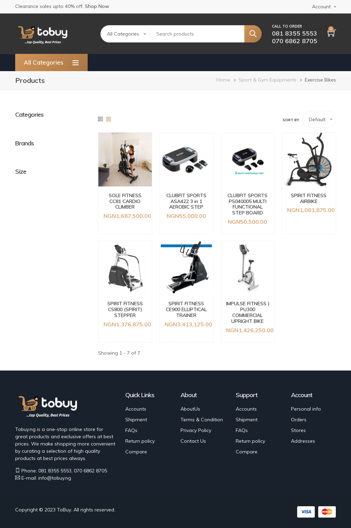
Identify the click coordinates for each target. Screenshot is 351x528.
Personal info (306, 409)
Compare (136, 452)
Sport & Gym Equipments (267, 80)
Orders (298, 419)
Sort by (291, 120)
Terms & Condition (202, 419)
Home (223, 80)
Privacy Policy (196, 430)
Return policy (140, 441)
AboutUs (190, 409)
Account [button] (321, 6)
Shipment (136, 419)
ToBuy (64, 510)
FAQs (131, 430)
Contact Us (193, 441)
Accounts (135, 409)
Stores (298, 430)
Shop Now (97, 6)
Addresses (303, 441)
